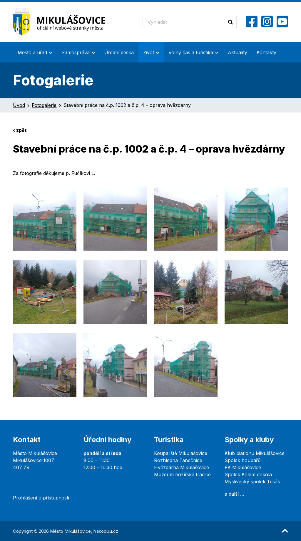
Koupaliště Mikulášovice (180, 453)
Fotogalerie (44, 105)
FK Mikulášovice (243, 467)
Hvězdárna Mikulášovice (181, 467)
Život (148, 52)
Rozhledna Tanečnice (178, 460)
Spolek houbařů (242, 460)
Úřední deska (119, 52)
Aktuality (237, 52)
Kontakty (266, 52)
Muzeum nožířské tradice (182, 474)
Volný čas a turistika (190, 52)
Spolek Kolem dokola (248, 474)
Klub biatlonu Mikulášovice (255, 453)
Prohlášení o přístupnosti (41, 498)
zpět (20, 130)
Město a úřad (32, 52)
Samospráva (75, 52)
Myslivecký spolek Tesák (252, 481)
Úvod (19, 105)
